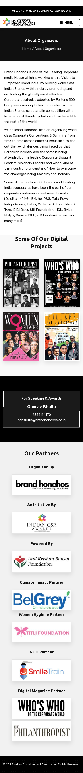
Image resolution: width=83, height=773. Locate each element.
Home (26, 49)
